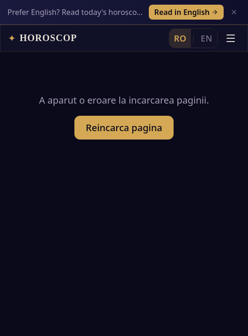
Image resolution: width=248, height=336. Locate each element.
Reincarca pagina (124, 127)
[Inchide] (234, 12)
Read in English (186, 12)
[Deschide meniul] (230, 38)
